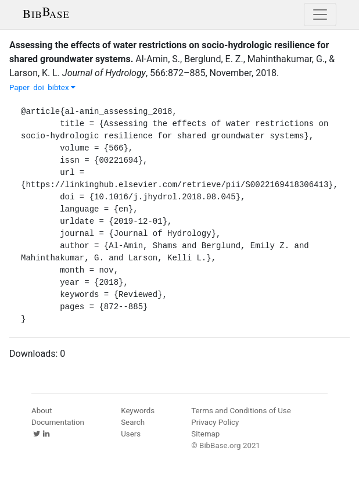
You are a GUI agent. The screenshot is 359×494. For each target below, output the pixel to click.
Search (133, 422)
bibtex (62, 87)
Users (131, 433)
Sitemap (205, 433)
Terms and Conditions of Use (240, 410)
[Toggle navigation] (320, 14)
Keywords (138, 410)
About (41, 410)
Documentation (57, 422)
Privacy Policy (215, 422)
